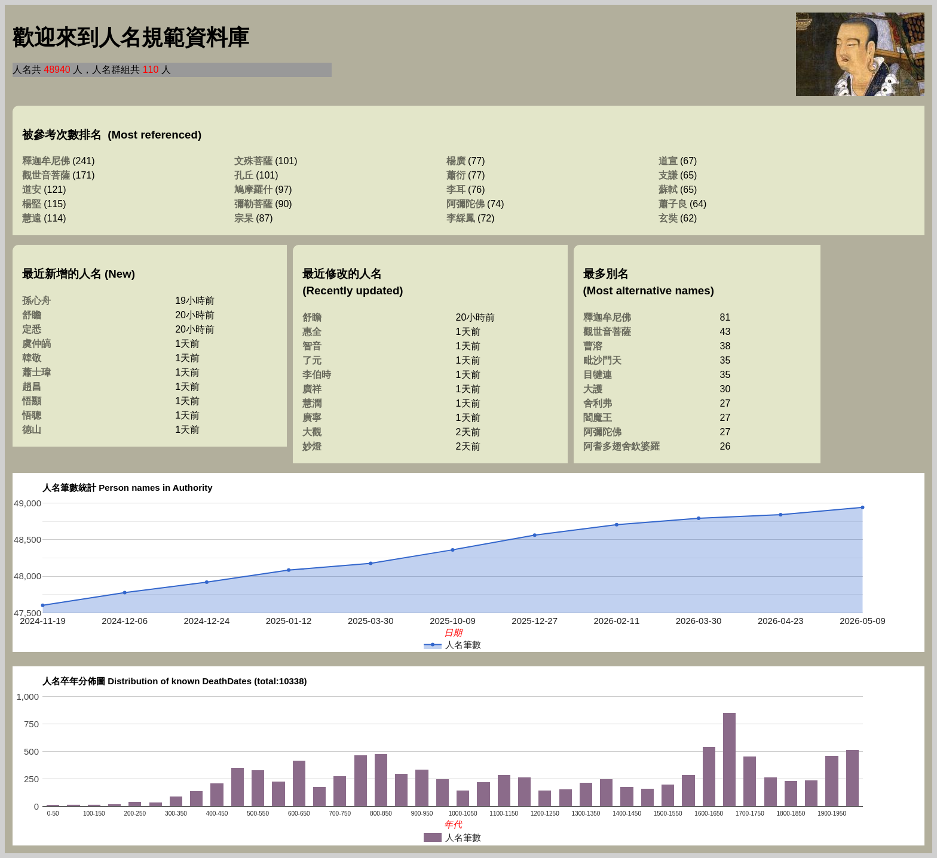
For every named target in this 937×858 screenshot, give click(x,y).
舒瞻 (31, 315)
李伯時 (316, 375)
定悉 (31, 329)
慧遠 (31, 218)
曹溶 (592, 346)
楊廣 (456, 161)
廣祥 (311, 389)
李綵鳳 (460, 218)
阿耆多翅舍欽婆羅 (621, 446)
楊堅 (31, 204)
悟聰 (31, 415)
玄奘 (668, 218)
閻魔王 (597, 418)
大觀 (311, 432)
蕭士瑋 (36, 372)
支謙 (668, 175)
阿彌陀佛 (465, 204)
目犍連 (597, 375)
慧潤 (311, 403)
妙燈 (311, 446)
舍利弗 (597, 403)
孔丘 (243, 175)
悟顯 (31, 401)
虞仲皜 (36, 344)
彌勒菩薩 (253, 204)
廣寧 (311, 418)
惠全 (311, 332)
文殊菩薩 (253, 161)
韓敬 (31, 358)
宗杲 (243, 218)
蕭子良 (673, 204)
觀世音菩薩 (46, 175)
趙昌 (31, 387)
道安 (31, 189)
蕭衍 (456, 175)
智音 (311, 346)
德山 (31, 430)
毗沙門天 (602, 360)
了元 (311, 360)
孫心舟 (36, 301)
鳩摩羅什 (253, 189)
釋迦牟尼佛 (46, 161)
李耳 (456, 189)
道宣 (668, 161)
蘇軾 (668, 189)
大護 (592, 389)
